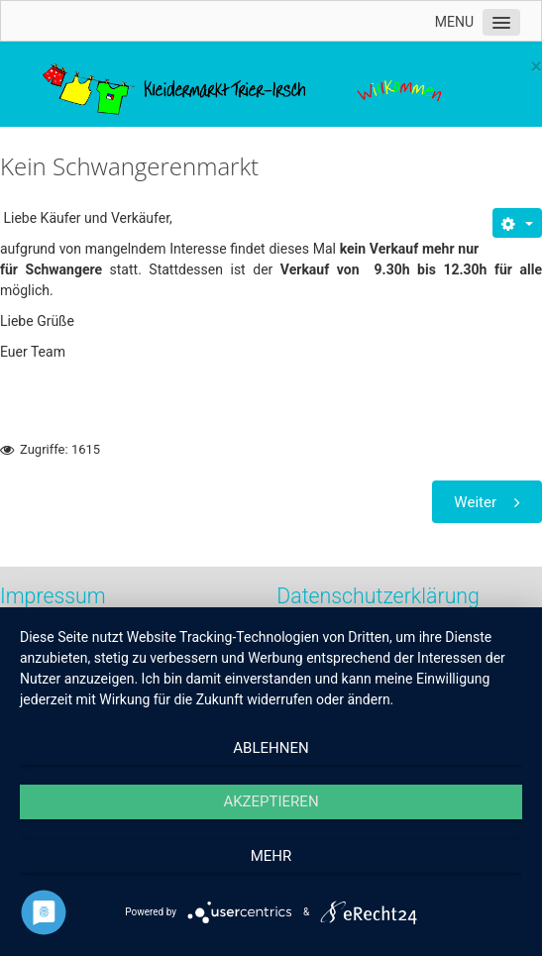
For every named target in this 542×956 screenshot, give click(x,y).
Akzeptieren (270, 801)
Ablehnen (270, 748)
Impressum (53, 596)
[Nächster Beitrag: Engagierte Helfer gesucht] (487, 501)
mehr (271, 856)
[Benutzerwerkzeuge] (517, 223)
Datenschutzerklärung (378, 596)
